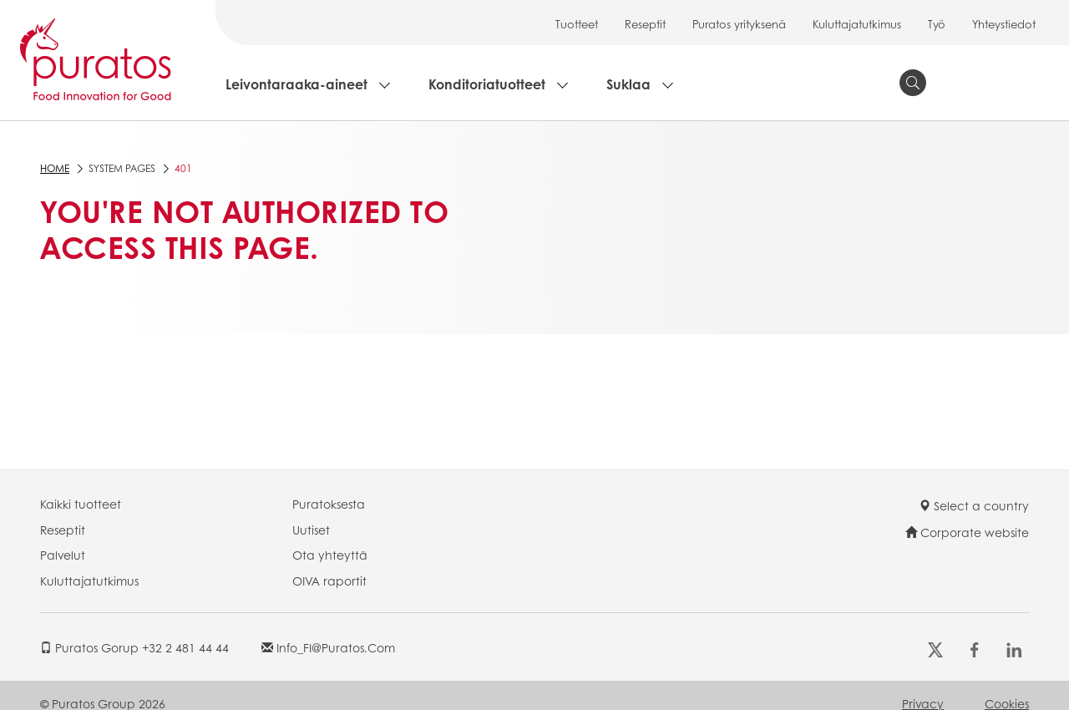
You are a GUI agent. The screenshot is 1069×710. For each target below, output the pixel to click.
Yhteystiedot (1004, 24)
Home (54, 168)
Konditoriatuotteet (486, 84)
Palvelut (62, 554)
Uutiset (311, 529)
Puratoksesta (328, 503)
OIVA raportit (329, 580)
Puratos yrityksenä (739, 24)
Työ (936, 24)
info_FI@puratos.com (328, 647)
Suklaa (628, 84)
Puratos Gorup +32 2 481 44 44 (134, 647)
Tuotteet (576, 24)
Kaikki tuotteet (80, 503)
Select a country (974, 505)
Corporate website (967, 532)
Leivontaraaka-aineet (296, 84)
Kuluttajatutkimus (857, 24)
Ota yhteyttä (329, 554)
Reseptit (645, 24)
